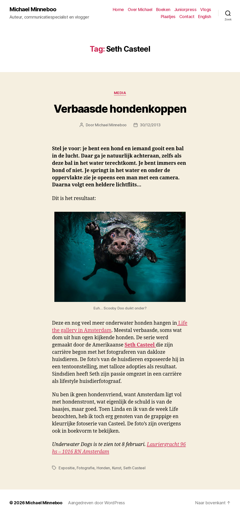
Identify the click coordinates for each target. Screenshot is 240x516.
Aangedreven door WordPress (96, 502)
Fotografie (85, 468)
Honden (103, 468)
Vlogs (205, 9)
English (204, 16)
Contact (187, 16)
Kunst (116, 468)
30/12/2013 (150, 125)
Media (120, 93)
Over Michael (140, 9)
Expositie (67, 468)
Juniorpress (185, 9)
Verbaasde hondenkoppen (120, 108)
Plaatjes (168, 16)
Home (118, 9)
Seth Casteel (134, 468)
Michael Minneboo (32, 9)
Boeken (163, 9)
